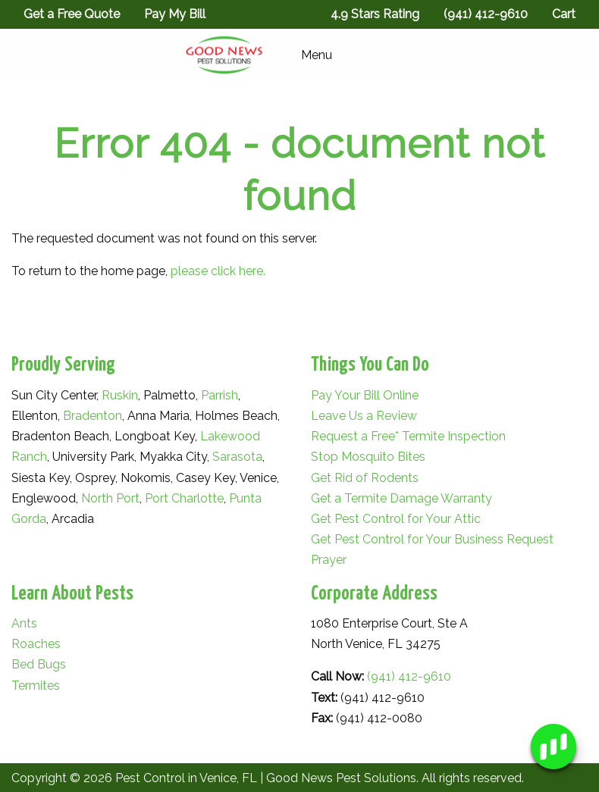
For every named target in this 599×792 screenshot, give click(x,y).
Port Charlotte (184, 498)
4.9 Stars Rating (375, 14)
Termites (35, 685)
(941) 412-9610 (409, 676)
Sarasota (237, 456)
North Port (110, 498)
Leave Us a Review (364, 416)
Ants (24, 623)
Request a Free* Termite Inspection (408, 436)
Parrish (219, 395)
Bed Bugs (38, 664)
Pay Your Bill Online (365, 395)
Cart (563, 14)
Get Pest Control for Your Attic (396, 519)
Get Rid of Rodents (365, 478)
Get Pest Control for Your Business (407, 539)
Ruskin (120, 395)
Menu (309, 55)
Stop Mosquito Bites (368, 456)
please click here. (218, 271)
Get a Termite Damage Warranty (401, 498)
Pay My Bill (174, 14)
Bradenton (92, 416)
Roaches (36, 644)
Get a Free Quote (72, 14)
